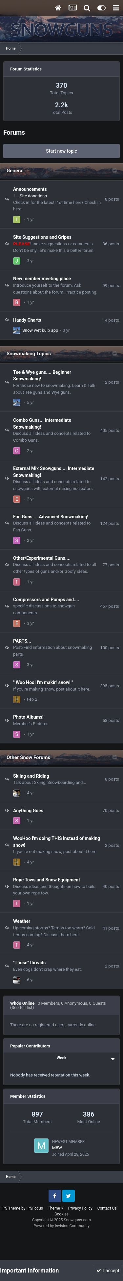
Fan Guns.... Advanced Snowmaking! (50, 516)
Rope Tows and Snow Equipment (46, 879)
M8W (57, 1147)
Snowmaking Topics (29, 354)
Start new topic (61, 151)
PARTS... (22, 641)
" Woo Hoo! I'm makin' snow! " (43, 682)
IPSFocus (34, 1208)
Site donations (33, 195)
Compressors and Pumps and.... (46, 599)
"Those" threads (29, 962)
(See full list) (22, 1007)
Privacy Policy (80, 1208)
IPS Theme (10, 1208)
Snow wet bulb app (40, 330)
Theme (55, 1208)
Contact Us (107, 1208)
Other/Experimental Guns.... (42, 558)
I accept (107, 1270)
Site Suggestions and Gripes (42, 237)
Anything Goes (28, 810)
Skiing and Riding (31, 776)
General (15, 171)
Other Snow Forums (28, 757)
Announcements (30, 189)
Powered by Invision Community (61, 1226)
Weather (21, 921)
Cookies (61, 1214)
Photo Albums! (28, 717)
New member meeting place (42, 278)
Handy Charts (27, 320)
